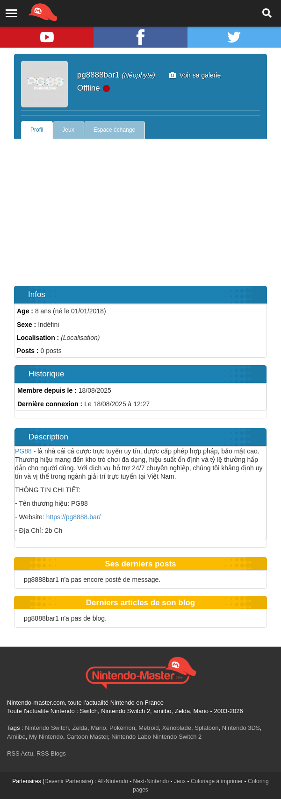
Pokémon (122, 727)
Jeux (68, 130)
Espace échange (114, 130)
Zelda (79, 727)
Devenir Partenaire (67, 781)
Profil (36, 130)
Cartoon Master (87, 736)
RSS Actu (20, 753)
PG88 (23, 451)
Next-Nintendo (151, 781)
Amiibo (16, 736)
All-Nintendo (112, 781)
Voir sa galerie (195, 75)
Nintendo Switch (47, 727)
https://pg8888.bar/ (72, 517)
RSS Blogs (51, 753)
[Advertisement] (140, 208)
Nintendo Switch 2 (177, 736)
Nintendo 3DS (241, 727)
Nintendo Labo (131, 736)
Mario (98, 727)
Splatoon (206, 727)
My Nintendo (46, 736)
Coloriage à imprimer (217, 781)
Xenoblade (176, 727)
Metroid (148, 727)
